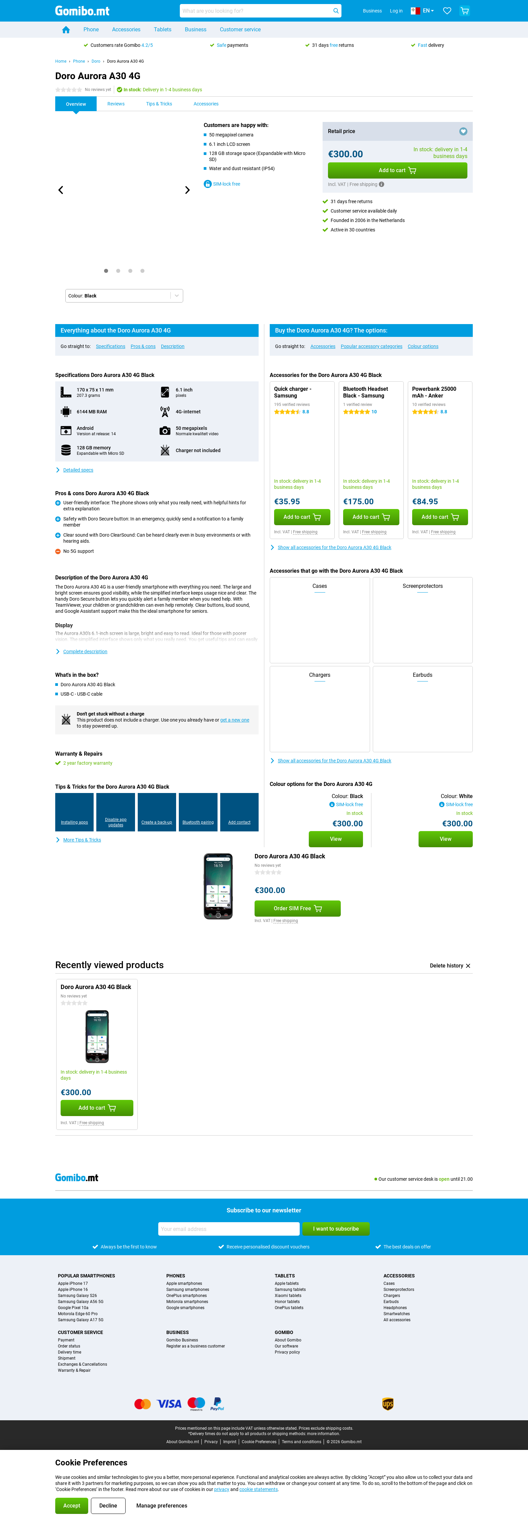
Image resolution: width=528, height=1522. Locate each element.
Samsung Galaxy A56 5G (80, 1301)
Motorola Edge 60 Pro (78, 1313)
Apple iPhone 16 (73, 1289)
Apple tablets (287, 1283)
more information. (323, 1433)
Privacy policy (287, 1352)
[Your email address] (229, 1229)
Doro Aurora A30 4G (125, 61)
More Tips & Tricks (78, 840)
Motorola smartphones (187, 1301)
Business (195, 29)
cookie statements (258, 1489)
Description (173, 346)
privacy (221, 1489)
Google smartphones (185, 1307)
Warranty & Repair (74, 1370)
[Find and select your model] (260, 11)
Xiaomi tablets (288, 1295)
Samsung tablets (290, 1289)
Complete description (81, 651)
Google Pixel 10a (73, 1307)
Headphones (395, 1307)
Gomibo (284, 1332)
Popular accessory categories (371, 346)
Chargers (392, 1295)
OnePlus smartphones (186, 1295)
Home (60, 61)
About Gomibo (288, 1340)
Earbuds (391, 1301)
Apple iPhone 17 (73, 1283)
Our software (286, 1346)
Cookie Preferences (259, 1441)
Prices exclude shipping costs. (326, 1428)
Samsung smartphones (187, 1289)
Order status (69, 1346)
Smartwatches (397, 1313)
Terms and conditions (301, 1441)
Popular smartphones (86, 1275)
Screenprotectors (399, 1289)
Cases (389, 1283)
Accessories (126, 29)
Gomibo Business (182, 1340)
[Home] (66, 30)
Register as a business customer (195, 1346)
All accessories (397, 1320)
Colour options (423, 346)
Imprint (229, 1441)
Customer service (240, 29)
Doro (96, 61)
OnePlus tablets (289, 1307)
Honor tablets (287, 1301)
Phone (91, 29)
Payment (66, 1340)
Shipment (66, 1358)
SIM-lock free (222, 184)
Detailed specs (74, 470)
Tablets (162, 29)
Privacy (211, 1441)
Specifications (110, 346)
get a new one (234, 720)
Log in (396, 10)
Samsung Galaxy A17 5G (80, 1320)
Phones (175, 1275)
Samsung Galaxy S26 (77, 1295)
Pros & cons (143, 346)
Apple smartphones (184, 1283)
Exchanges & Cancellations (82, 1364)
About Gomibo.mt (182, 1441)
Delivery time (69, 1352)
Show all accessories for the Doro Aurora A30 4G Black (330, 547)
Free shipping (305, 532)
